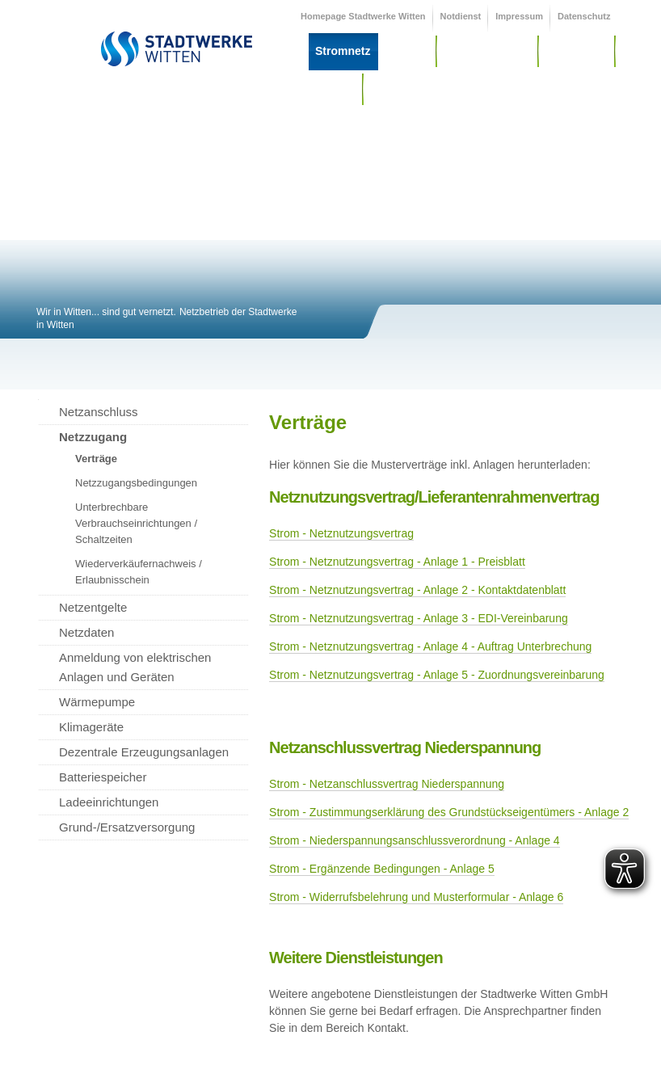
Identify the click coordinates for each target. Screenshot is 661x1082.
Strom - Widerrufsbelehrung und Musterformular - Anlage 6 (416, 896)
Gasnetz (406, 50)
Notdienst (461, 16)
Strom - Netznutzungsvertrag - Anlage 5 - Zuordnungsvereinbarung (436, 674)
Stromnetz (342, 50)
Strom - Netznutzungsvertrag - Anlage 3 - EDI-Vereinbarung (418, 618)
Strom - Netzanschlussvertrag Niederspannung (386, 783)
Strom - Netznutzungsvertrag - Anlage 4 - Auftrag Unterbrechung (430, 646)
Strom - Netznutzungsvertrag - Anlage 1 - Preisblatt (397, 561)
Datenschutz (584, 16)
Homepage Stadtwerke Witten (363, 16)
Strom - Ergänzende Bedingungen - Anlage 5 (382, 868)
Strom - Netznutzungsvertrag (341, 533)
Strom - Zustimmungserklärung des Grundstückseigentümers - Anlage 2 (449, 812)
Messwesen (576, 50)
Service (335, 88)
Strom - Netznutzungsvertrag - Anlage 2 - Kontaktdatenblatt (417, 589)
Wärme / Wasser (487, 50)
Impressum (519, 16)
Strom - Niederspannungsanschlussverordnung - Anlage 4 (414, 840)
